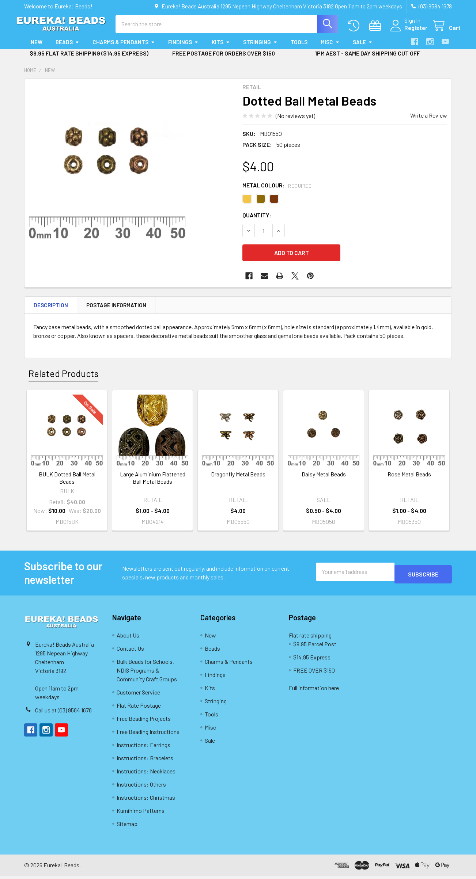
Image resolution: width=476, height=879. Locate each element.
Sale (363, 48)
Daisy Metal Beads (324, 476)
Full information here (314, 690)
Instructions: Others (141, 787)
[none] (107, 168)
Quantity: (256, 221)
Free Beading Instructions (148, 734)
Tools (299, 48)
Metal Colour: (276, 191)
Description (51, 308)
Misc (330, 48)
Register (407, 31)
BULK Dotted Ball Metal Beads (67, 480)
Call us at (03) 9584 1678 (63, 712)
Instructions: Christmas (146, 800)
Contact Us (130, 651)
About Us (128, 638)
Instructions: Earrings (143, 747)
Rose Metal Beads (409, 476)
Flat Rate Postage (139, 708)
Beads (67, 48)
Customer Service (138, 695)
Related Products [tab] (63, 376)
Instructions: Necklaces (146, 773)
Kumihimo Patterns (141, 813)
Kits (221, 48)
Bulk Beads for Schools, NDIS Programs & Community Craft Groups (147, 673)
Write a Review (428, 121)
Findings (183, 48)
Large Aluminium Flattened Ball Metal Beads (152, 480)
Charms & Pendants (123, 48)
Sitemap (127, 826)
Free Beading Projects (144, 721)
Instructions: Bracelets (145, 760)
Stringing (260, 48)
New (36, 48)
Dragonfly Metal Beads (238, 476)
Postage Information (116, 308)
